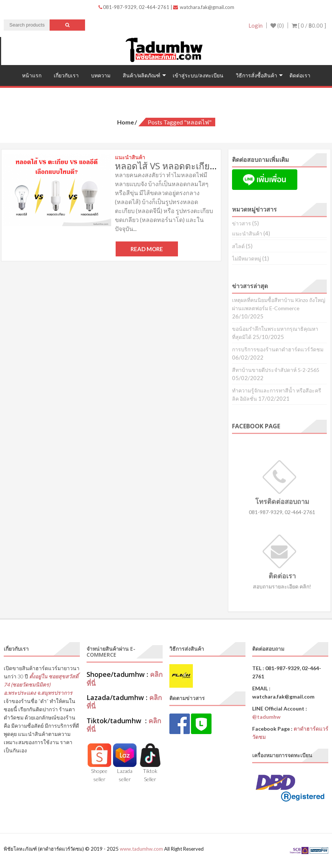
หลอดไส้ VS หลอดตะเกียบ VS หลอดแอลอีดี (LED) (209, 166)
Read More (147, 249)
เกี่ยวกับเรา (66, 75)
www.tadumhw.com (141, 849)
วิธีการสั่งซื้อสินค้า (256, 75)
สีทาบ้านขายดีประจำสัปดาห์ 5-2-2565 (275, 370)
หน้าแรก (31, 75)
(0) (277, 25)
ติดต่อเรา (299, 75)
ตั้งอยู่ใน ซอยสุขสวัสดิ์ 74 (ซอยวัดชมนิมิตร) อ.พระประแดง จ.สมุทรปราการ (41, 684)
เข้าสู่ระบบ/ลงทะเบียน (198, 75)
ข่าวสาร (241, 223)
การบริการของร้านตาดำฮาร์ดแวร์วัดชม (277, 349)
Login (255, 25)
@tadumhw (266, 717)
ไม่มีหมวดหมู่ (246, 258)
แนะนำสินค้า (247, 233)
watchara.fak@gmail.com (203, 7)
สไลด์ (238, 246)
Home (125, 122)
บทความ (100, 75)
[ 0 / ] (309, 25)
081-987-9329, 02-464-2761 (134, 7)
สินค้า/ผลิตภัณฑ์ (141, 75)
